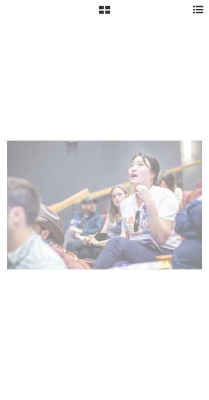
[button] (104, 14)
